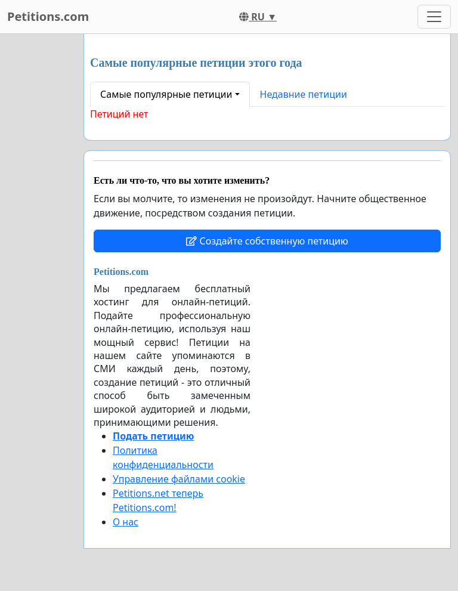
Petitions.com (48, 16)
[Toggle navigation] (434, 17)
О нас (125, 521)
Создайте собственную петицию (267, 240)
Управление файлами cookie (179, 478)
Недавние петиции (303, 94)
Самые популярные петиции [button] (166, 94)
